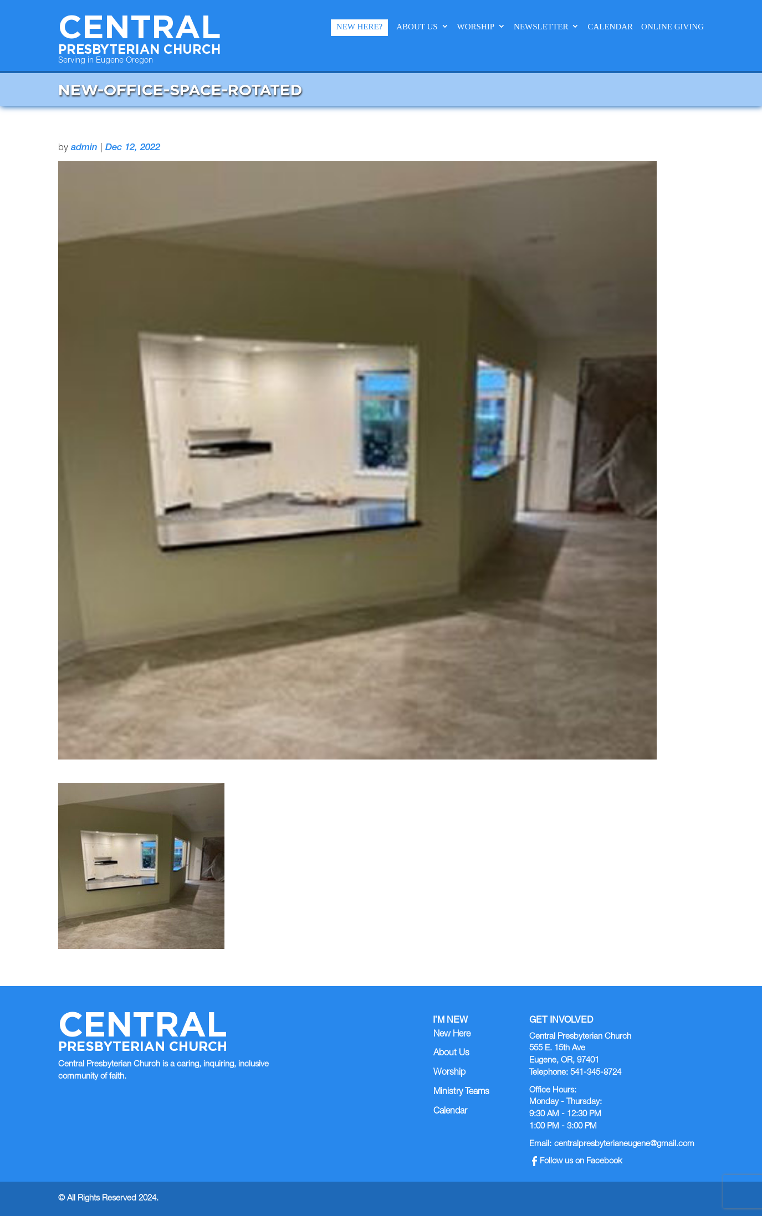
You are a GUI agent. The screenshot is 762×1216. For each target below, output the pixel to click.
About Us (416, 26)
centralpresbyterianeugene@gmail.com (624, 1144)
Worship (476, 26)
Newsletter (541, 26)
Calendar (610, 26)
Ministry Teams (461, 1092)
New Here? (359, 26)
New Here (452, 1034)
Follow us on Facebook (577, 1161)
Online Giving (672, 26)
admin (84, 148)
